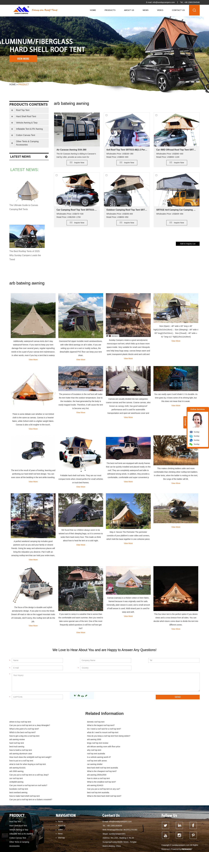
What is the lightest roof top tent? (152, 833)
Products (110, 10)
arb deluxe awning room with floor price (26, 740)
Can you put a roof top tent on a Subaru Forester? (32, 837)
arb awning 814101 (144, 750)
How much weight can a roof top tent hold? (106, 837)
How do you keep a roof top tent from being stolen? (31, 733)
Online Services (197, 409)
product (23, 84)
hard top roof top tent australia (72, 845)
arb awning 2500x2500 (82, 757)
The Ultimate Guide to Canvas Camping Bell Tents (23, 207)
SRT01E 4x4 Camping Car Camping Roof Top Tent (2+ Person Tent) (176, 210)
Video (160, 10)
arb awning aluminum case (20, 743)
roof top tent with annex (146, 747)
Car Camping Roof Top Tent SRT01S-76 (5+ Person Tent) (77, 210)
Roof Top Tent (22, 110)
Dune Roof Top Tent (97, 841)
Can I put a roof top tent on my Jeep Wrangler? (66, 841)
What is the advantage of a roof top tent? (118, 833)
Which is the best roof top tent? (22, 729)
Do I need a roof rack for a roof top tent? (153, 725)
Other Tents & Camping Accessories (27, 143)
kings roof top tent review (83, 736)
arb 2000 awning (80, 754)
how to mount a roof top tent (22, 833)
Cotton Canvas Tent (25, 135)
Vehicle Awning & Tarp (27, 123)
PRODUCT (17, 788)
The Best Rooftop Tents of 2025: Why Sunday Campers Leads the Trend (25, 255)
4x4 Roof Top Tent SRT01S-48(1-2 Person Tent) (126, 150)
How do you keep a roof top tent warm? (27, 841)
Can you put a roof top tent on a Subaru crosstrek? (157, 771)
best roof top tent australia (147, 768)
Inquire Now (79, 162)
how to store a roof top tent (20, 761)
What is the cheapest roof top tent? (151, 754)
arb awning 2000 (143, 733)
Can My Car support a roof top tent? (83, 833)
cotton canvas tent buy (50, 849)
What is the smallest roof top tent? (150, 761)
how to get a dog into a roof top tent (151, 729)
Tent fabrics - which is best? (150, 845)
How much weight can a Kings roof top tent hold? (147, 837)
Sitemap (61, 810)
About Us (129, 10)
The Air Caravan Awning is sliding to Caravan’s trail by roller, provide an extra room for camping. (76, 156)
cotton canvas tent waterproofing (76, 849)
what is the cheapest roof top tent (51, 833)
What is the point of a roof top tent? (87, 725)
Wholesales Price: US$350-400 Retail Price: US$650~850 (119, 215)
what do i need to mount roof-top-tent (88, 729)
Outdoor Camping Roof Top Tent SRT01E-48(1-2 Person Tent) (126, 210)
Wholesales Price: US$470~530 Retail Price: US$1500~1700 (70, 215)
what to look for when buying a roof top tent (27, 750)
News (145, 10)
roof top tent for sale (116, 841)
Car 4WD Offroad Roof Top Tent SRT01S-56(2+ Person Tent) (176, 150)
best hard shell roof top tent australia (24, 754)
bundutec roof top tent (145, 764)
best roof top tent (156, 841)
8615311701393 (130, 802)
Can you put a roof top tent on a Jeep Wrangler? (156, 722)
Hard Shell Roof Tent (26, 116)
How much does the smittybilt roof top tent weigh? (157, 743)
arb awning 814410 (81, 764)
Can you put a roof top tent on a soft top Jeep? (29, 757)
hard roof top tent (16, 736)
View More (33, 359)
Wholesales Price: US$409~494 (169, 214)
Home (93, 10)
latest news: (25, 169)
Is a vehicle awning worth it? (21, 747)
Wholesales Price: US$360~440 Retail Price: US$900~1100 (169, 155)
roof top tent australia (82, 743)
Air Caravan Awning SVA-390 (71, 150)
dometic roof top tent (81, 722)
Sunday (196, 432)
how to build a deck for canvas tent (179, 845)
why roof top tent (143, 740)
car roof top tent (142, 757)
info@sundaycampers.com (163, 2)
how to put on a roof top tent (84, 747)
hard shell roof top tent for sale (44, 845)
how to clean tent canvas (125, 845)
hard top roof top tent (174, 841)
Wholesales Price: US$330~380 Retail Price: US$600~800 (119, 155)
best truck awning (143, 736)
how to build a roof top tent (84, 740)
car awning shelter (80, 750)
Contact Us (178, 10)
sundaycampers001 (117, 806)
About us (61, 797)
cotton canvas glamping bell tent (24, 849)
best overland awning (82, 768)
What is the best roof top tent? (100, 845)
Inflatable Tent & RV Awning (29, 129)
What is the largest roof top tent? (23, 725)
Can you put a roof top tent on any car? (25, 768)
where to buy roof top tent (20, 722)
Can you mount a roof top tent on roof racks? (28, 764)
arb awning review (80, 733)
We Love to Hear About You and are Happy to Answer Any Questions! (104, 650)
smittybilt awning (80, 761)
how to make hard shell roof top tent (24, 771)
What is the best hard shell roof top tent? (90, 771)
